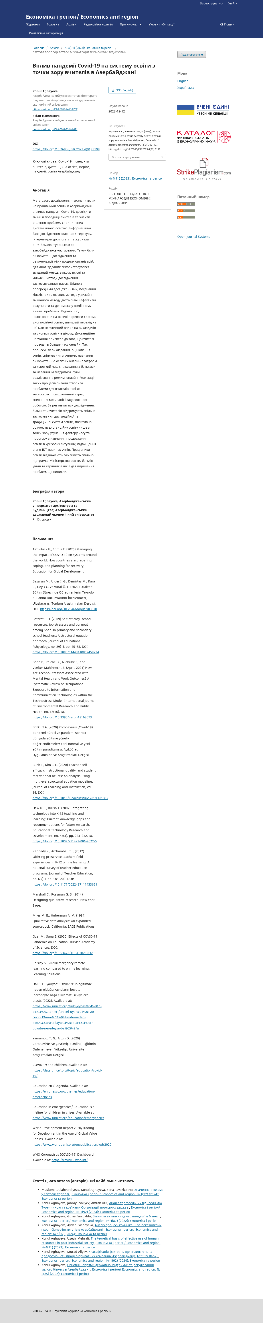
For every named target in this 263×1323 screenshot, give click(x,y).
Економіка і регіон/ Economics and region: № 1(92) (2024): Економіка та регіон (101, 1209)
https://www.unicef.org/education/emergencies (68, 1118)
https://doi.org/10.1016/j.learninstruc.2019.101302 (70, 798)
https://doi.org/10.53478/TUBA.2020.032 (63, 953)
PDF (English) (124, 90)
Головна (53, 24)
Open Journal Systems (193, 236)
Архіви (71, 24)
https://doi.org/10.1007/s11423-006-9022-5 (65, 841)
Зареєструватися (211, 3)
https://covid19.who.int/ (70, 1160)
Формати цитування (126, 157)
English (182, 81)
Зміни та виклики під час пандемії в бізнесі (126, 1216)
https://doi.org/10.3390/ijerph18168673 (62, 717)
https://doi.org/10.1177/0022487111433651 (65, 884)
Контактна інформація (46, 33)
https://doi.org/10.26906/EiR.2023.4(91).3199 (66, 149)
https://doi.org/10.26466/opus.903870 (68, 609)
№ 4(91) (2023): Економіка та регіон (89, 48)
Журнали (33, 24)
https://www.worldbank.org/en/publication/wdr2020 (72, 1144)
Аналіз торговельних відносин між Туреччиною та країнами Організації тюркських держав (102, 1205)
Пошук (227, 24)
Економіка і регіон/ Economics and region (82, 16)
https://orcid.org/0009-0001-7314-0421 (55, 129)
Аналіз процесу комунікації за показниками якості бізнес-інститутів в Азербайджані (102, 1227)
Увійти (232, 3)
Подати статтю (191, 54)
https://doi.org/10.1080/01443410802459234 (66, 652)
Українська (185, 87)
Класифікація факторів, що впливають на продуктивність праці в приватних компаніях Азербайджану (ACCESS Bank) (100, 1254)
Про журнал (129, 24)
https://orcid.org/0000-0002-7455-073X (55, 109)
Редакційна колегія (98, 24)
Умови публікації (161, 24)
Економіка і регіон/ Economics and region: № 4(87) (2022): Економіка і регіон (100, 1221)
